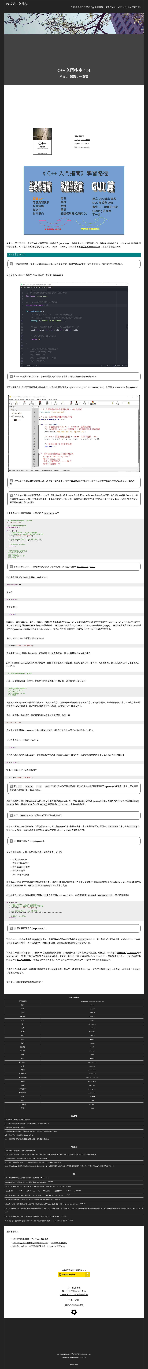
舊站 (140, 7)
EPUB (134, 7)
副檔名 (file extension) (90, 247)
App (92, 7)
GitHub (78, 1364)
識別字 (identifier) (27, 753)
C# (119, 7)
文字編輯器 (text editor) (58, 243)
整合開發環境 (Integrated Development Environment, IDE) (79, 387)
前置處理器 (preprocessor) (24, 729)
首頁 (73, 7)
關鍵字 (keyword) (66, 621)
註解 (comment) (13, 661)
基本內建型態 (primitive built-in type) (77, 624)
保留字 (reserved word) (111, 621)
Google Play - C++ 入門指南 (82, 140)
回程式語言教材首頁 (74, 1298)
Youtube (73, 1364)
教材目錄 (99, 7)
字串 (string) (16, 652)
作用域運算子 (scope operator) (32, 924)
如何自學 (107, 7)
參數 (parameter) (61, 802)
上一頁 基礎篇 (74, 1281)
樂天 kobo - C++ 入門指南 (82, 147)
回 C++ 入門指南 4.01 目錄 (74, 1284)
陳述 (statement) (24, 954)
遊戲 (88, 7)
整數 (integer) (104, 624)
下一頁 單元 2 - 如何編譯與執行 (74, 1288)
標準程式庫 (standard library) (58, 753)
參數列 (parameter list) (16, 628)
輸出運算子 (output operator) (31, 838)
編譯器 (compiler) (46, 264)
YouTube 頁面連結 (40, 1232)
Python (128, 7)
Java (123, 7)
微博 (81, 1364)
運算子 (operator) (105, 784)
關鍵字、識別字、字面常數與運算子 (29, 1240)
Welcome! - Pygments (86, 566)
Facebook (68, 1364)
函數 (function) (94, 798)
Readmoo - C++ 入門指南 (82, 143)
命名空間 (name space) (59, 891)
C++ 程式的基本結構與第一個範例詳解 (30, 1236)
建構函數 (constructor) (127, 947)
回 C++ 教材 (74, 1293)
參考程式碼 (50, 1176)
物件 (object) (55, 827)
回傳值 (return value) (41, 628)
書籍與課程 (80, 7)
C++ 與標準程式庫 (21, 1232)
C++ (116, 7)
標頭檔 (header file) (84, 729)
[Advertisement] (66, 49)
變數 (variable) (62, 798)
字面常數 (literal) (29, 652)
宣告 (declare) (131, 624)
